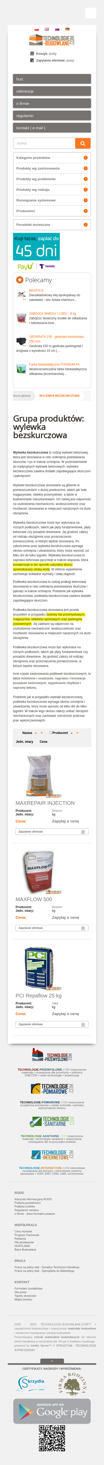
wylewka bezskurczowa (59, 395)
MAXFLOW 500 (34, 899)
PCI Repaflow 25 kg (39, 995)
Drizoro (57, 811)
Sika (55, 1003)
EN (46, 29)
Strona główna (21, 395)
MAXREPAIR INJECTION (45, 803)
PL (36, 29)
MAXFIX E (36, 290)
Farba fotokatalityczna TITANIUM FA (54, 364)
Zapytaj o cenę (65, 821)
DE (67, 29)
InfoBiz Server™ (41, 1345)
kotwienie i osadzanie (37, 678)
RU (57, 29)
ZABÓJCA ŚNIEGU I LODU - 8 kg (52, 313)
